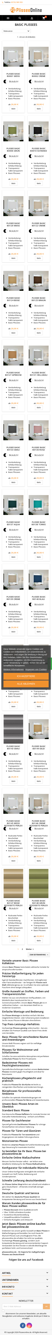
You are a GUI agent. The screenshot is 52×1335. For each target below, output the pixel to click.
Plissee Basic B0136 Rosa (38, 448)
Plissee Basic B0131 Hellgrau (38, 373)
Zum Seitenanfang (39, 955)
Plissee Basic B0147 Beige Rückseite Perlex (13, 903)
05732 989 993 (17, 2)
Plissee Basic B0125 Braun (39, 299)
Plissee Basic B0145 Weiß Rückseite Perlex (13, 823)
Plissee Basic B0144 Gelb (38, 747)
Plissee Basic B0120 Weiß (13, 224)
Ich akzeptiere (26, 676)
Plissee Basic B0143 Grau (13, 747)
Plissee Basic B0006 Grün (13, 149)
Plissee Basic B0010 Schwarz (38, 149)
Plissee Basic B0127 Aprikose (13, 373)
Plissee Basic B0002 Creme (38, 74)
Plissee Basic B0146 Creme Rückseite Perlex (39, 823)
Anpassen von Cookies (36, 669)
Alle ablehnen (26, 684)
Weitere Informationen (13, 669)
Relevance (17, 31)
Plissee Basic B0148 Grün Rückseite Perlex (39, 903)
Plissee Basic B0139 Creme (13, 597)
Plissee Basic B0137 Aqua (13, 523)
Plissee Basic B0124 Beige (13, 299)
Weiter (30, 949)
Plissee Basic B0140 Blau (38, 597)
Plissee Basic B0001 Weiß (13, 74)
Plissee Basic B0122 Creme (38, 224)
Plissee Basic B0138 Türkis (39, 523)
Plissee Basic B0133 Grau (13, 448)
